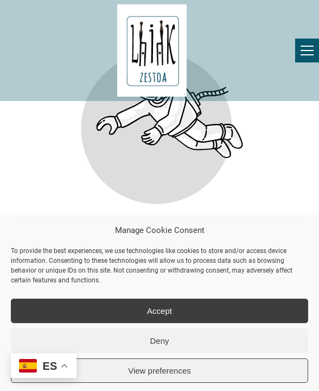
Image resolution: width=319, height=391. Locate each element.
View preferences (159, 370)
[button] (307, 50)
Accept (159, 311)
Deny (159, 340)
